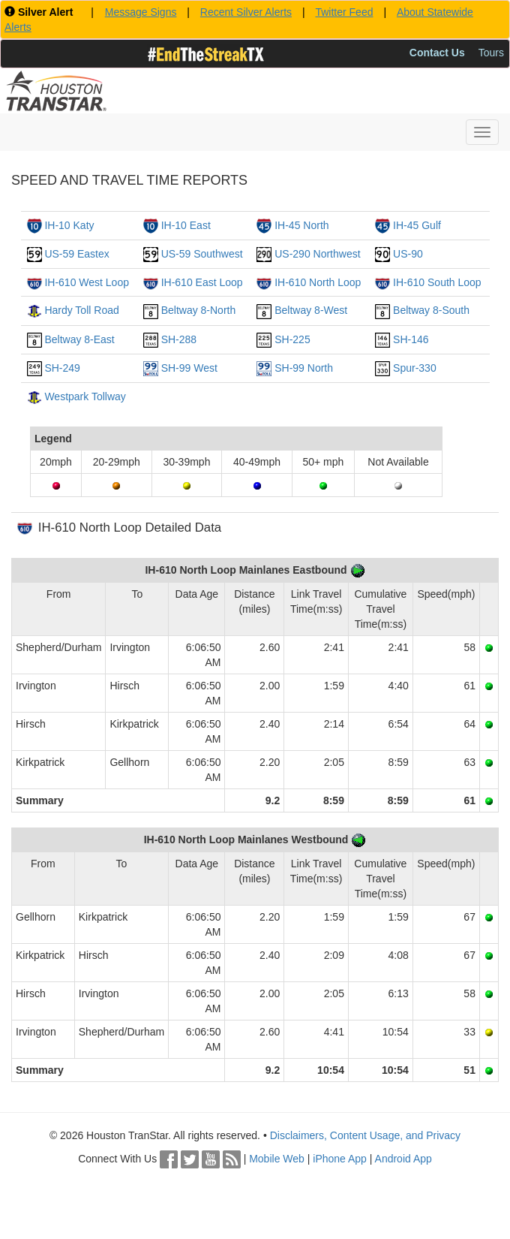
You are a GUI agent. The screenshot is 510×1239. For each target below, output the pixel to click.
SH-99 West (189, 368)
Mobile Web (276, 1159)
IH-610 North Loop (317, 282)
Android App (403, 1159)
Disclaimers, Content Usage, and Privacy (365, 1135)
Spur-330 (414, 368)
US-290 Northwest (317, 254)
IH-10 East (186, 225)
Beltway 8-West (310, 310)
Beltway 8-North (198, 310)
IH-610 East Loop (202, 282)
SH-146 (410, 339)
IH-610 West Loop (86, 282)
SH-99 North (303, 368)
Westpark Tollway (84, 396)
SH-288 (178, 339)
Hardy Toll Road (81, 310)
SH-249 (62, 368)
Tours (491, 53)
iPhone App (340, 1159)
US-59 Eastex (76, 254)
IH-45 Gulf (417, 225)
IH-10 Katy (69, 225)
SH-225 (292, 339)
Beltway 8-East (79, 339)
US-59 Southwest (202, 254)
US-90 (408, 254)
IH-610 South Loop (437, 282)
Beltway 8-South (431, 310)
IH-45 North (301, 225)
